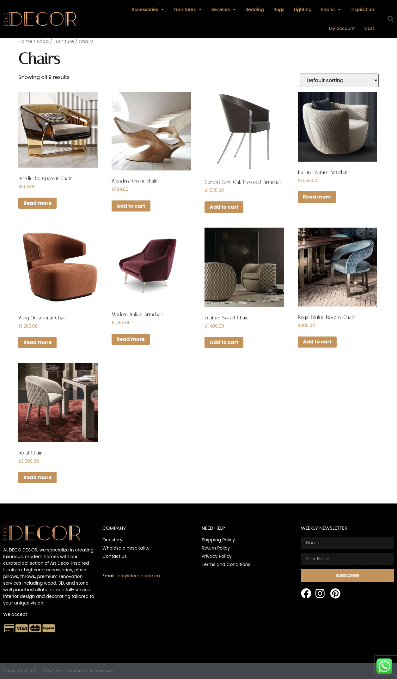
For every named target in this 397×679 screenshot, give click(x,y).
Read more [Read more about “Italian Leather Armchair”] (317, 196)
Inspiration (362, 9)
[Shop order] (339, 80)
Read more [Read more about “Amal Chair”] (37, 477)
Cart (369, 28)
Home (25, 41)
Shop (43, 41)
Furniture (63, 41)
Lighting (303, 9)
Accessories (147, 9)
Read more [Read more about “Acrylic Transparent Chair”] (37, 203)
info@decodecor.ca (138, 576)
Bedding (254, 9)
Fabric (331, 9)
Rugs (278, 9)
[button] (390, 19)
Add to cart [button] (131, 206)
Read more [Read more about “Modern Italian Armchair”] (131, 339)
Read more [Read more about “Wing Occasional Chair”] (37, 342)
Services (223, 9)
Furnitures (188, 9)
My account (342, 28)
